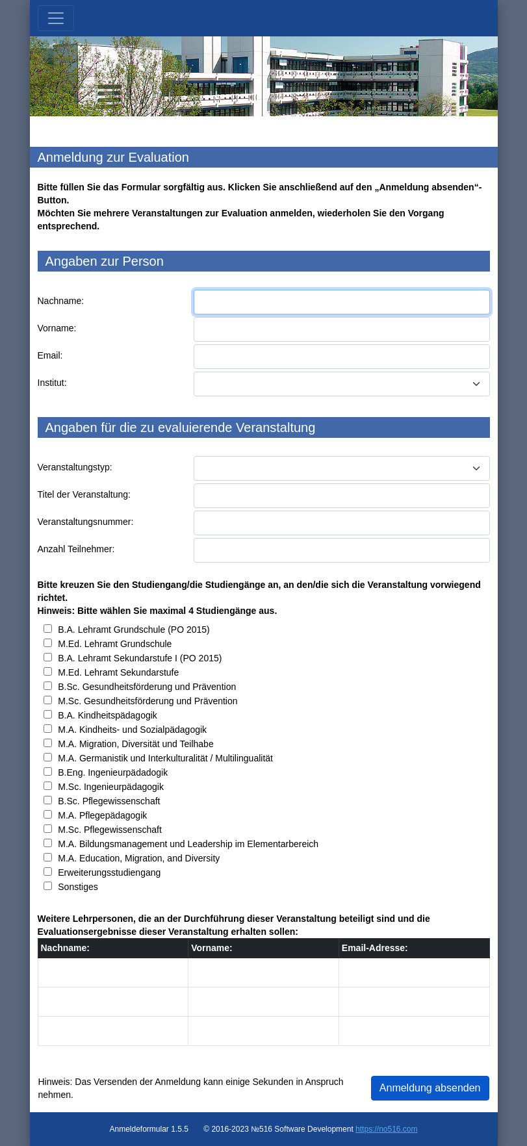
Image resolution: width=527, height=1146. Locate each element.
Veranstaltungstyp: (75, 467)
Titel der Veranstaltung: (84, 494)
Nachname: (61, 301)
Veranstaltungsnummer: (86, 521)
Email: (50, 355)
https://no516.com (386, 1129)
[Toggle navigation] (56, 18)
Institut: (52, 382)
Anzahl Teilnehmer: (76, 549)
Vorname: (57, 328)
